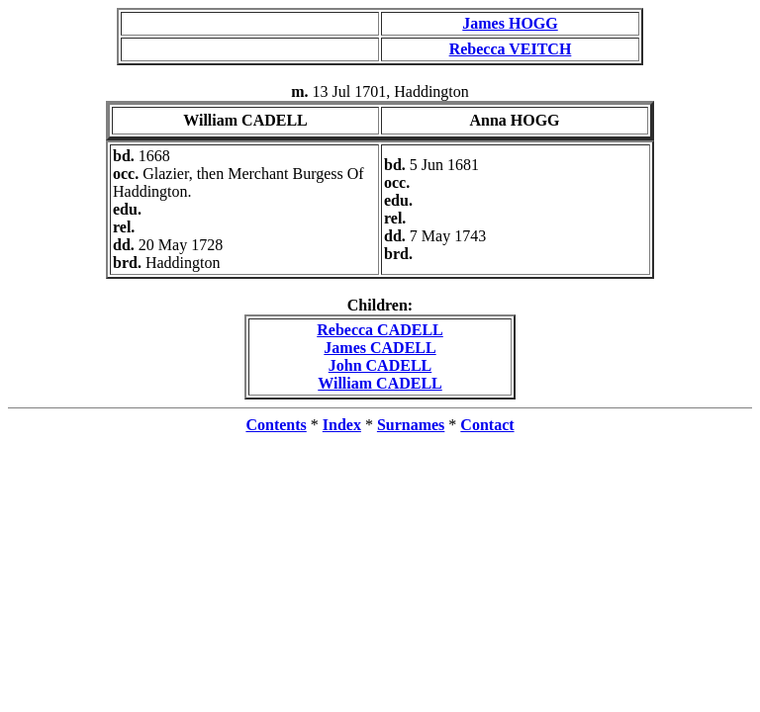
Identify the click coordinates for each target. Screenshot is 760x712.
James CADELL (379, 347)
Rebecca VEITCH (510, 49)
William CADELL (380, 383)
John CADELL (380, 365)
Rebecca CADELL (380, 329)
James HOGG (509, 23)
